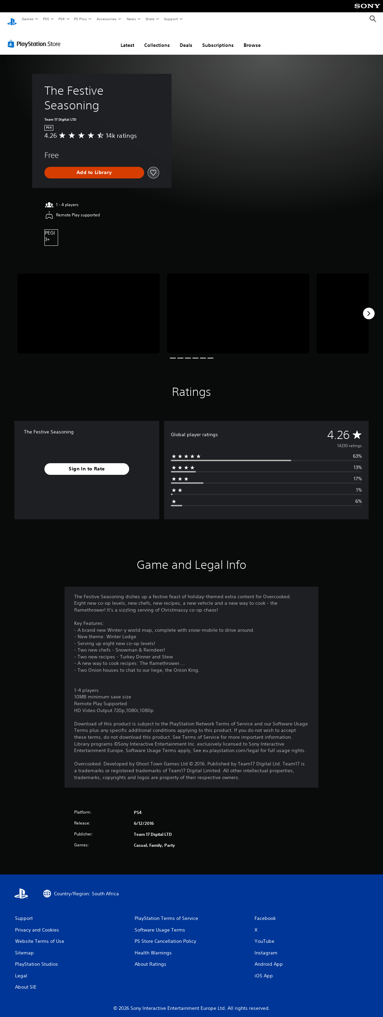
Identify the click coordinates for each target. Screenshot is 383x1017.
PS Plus (80, 18)
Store (149, 18)
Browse (252, 39)
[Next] (368, 307)
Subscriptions (218, 39)
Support (171, 18)
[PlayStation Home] (12, 19)
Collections (157, 39)
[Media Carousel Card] (88, 307)
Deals (186, 39)
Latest (127, 39)
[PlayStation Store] (35, 37)
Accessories (106, 18)
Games (27, 18)
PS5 (46, 18)
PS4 (61, 18)
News (131, 18)
